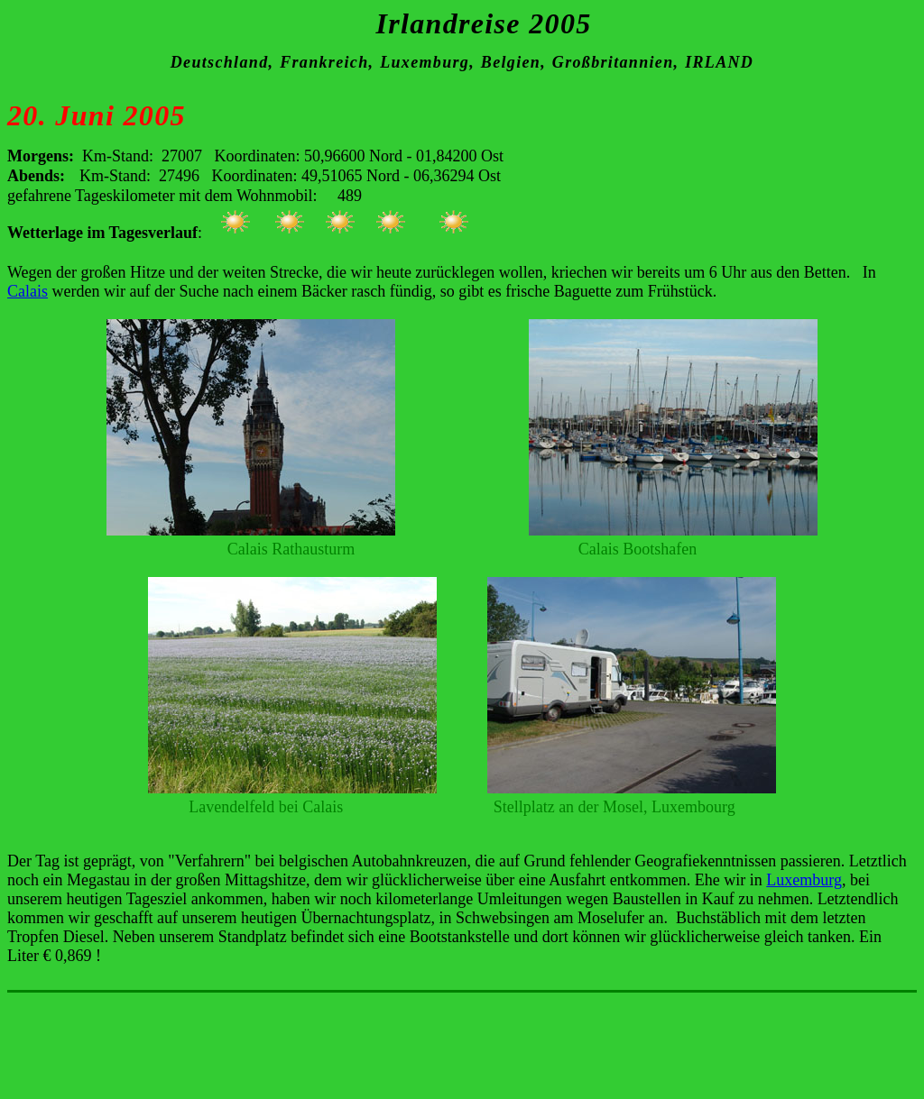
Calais (27, 291)
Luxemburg (804, 880)
